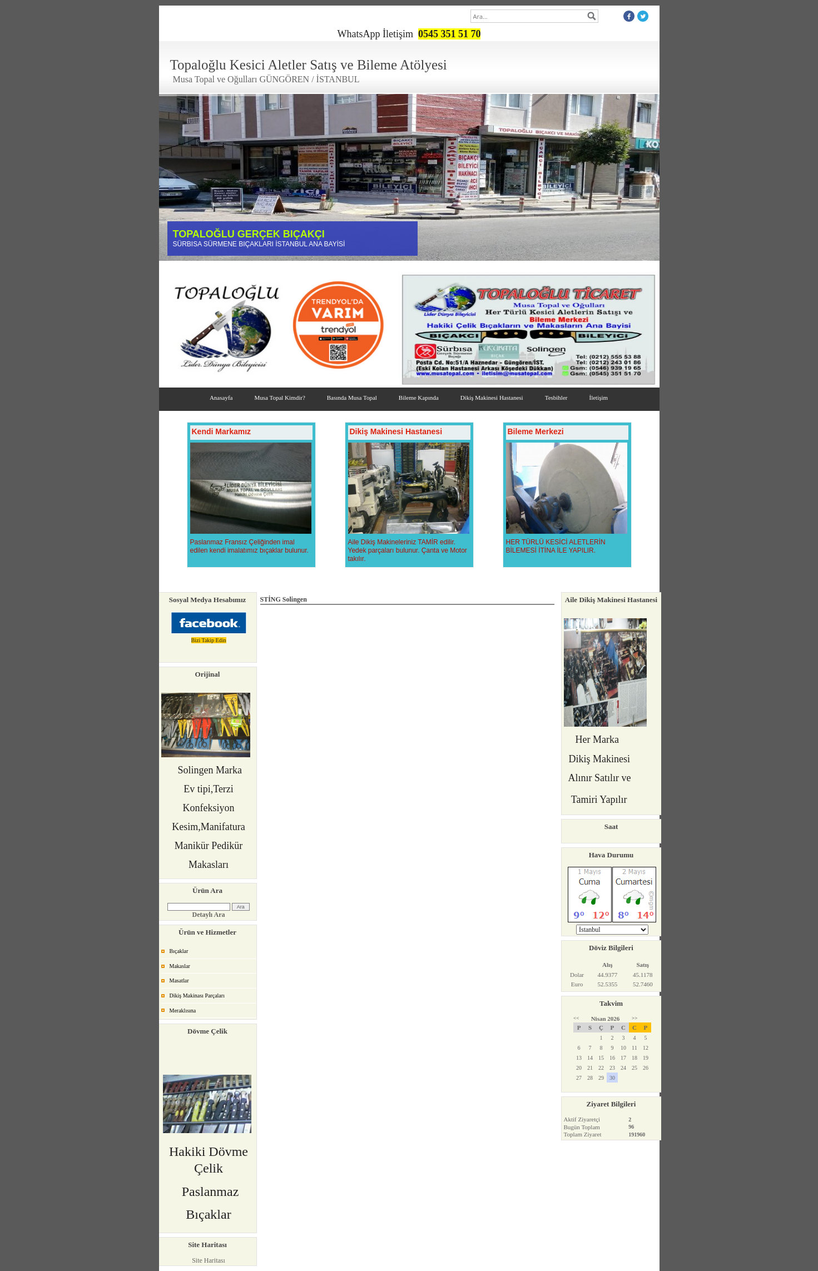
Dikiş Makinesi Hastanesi (491, 397)
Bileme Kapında (419, 397)
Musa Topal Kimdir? (279, 397)
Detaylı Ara (208, 915)
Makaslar (180, 966)
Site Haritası (208, 1260)
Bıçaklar (179, 951)
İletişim (598, 397)
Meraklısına (183, 1010)
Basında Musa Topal (352, 397)
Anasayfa (221, 397)
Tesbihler (556, 397)
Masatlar (179, 980)
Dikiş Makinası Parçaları (197, 995)
